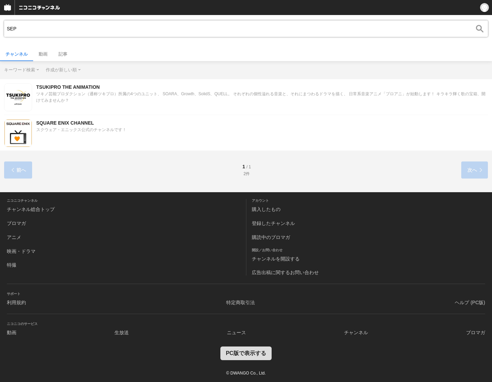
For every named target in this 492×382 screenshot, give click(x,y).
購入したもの (266, 209)
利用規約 (16, 302)
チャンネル (16, 54)
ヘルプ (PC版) (470, 302)
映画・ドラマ (21, 251)
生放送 (121, 332)
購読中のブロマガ (271, 237)
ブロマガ (16, 223)
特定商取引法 (240, 302)
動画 (43, 54)
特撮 (11, 265)
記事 (62, 54)
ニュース (236, 332)
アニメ (14, 237)
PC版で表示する (246, 353)
